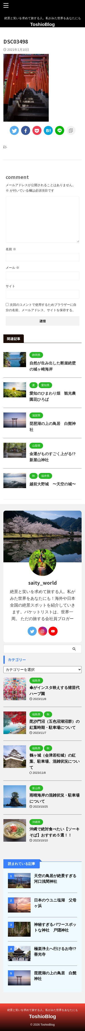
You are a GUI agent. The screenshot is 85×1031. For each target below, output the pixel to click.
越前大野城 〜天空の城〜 (52, 484)
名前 (11, 249)
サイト (10, 286)
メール (12, 267)
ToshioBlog (42, 24)
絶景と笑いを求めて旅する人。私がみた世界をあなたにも (42, 1010)
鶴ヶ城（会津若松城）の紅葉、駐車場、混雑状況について (54, 761)
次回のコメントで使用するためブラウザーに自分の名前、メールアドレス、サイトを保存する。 (41, 307)
